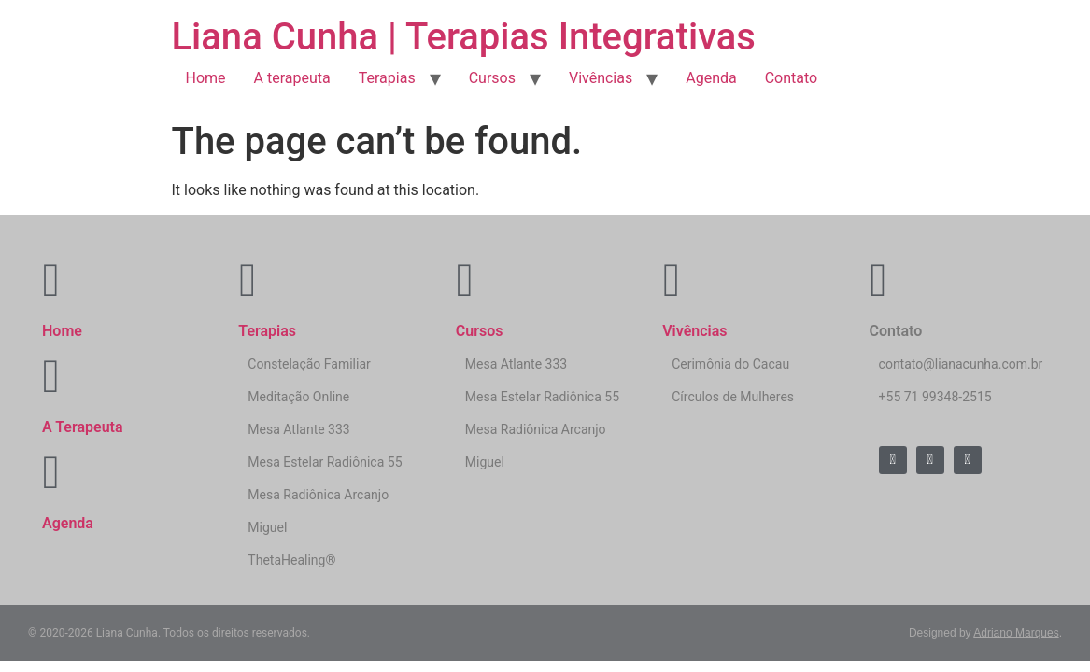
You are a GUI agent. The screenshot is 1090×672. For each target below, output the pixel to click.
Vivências (600, 78)
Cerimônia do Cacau (730, 364)
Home (206, 78)
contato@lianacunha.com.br (961, 364)
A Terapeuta (82, 427)
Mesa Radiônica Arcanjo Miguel (318, 511)
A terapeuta (292, 78)
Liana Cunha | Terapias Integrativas (464, 37)
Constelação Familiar (309, 364)
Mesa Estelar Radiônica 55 (325, 462)
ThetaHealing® (291, 560)
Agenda (711, 78)
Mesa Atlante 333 (298, 429)
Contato (791, 78)
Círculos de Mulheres (733, 396)
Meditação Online (298, 396)
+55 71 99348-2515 (935, 396)
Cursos (492, 78)
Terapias (387, 78)
